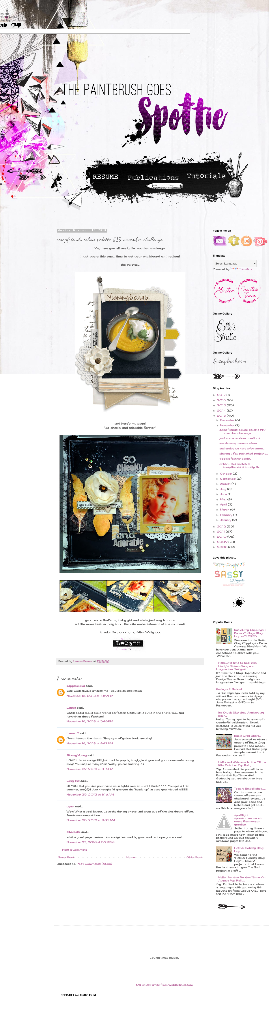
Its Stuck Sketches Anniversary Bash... (241, 714)
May (223, 499)
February (226, 514)
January (226, 520)
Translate (241, 269)
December (227, 420)
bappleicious (76, 685)
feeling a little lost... (230, 689)
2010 (222, 536)
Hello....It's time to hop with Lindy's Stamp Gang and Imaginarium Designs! (236, 666)
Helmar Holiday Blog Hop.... (248, 849)
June (224, 494)
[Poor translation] (16, 25)
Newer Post (66, 857)
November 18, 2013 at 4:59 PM (90, 695)
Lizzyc (71, 707)
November (227, 425)
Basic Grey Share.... (247, 735)
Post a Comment (74, 849)
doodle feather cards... (235, 458)
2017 (221, 395)
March (225, 509)
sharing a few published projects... (243, 453)
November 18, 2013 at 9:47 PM (90, 743)
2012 (222, 526)
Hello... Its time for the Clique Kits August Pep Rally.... (242, 879)
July (223, 489)
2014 (222, 410)
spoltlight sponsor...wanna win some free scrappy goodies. (248, 819)
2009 (222, 542)
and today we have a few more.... (241, 448)
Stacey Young (77, 755)
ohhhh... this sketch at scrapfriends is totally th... (239, 465)
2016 (222, 400)
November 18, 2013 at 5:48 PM (90, 721)
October (226, 473)
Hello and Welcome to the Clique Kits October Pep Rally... (242, 763)
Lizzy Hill (73, 780)
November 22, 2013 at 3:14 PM (90, 769)
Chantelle (73, 832)
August (226, 483)
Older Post (194, 857)
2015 (222, 405)
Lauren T (73, 733)
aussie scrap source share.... (239, 443)
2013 (222, 415)
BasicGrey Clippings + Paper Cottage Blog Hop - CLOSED (250, 633)
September (228, 478)
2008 (222, 547)
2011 (221, 531)
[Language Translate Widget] (235, 263)
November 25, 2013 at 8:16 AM (90, 794)
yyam (70, 806)
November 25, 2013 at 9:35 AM (91, 820)
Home (130, 857)
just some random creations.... (240, 438)
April (224, 504)
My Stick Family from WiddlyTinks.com (164, 984)
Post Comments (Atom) (94, 863)
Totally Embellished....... (249, 788)
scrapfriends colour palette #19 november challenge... (242, 431)
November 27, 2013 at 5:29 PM (90, 842)
